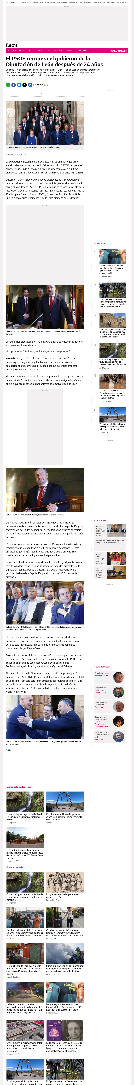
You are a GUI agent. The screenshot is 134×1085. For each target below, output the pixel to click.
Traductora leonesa (37, 2)
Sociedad (38, 50)
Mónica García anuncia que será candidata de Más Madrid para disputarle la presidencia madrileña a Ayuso (100, 558)
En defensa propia (101, 673)
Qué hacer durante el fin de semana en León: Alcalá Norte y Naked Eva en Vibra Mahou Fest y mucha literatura (25, 933)
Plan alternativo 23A (62, 2)
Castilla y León (80, 50)
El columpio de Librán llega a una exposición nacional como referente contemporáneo (64, 817)
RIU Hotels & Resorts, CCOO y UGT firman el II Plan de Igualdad (100, 531)
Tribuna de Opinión (102, 667)
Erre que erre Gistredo (50, 2)
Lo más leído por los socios (18, 787)
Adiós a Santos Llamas (99, 2)
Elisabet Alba (51, 939)
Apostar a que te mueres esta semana (102, 733)
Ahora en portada (14, 867)
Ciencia (47, 50)
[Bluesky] (19, 85)
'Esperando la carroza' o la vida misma (101, 719)
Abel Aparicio (11, 823)
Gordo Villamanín (127, 2)
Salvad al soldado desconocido (101, 703)
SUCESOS (118, 2)
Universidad (57, 50)
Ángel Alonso (100, 707)
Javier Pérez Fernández (99, 738)
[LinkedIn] (30, 85)
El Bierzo (68, 50)
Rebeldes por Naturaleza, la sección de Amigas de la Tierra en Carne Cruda (110, 541)
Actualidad (12, 50)
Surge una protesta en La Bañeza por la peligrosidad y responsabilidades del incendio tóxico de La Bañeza (64, 969)
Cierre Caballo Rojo (26, 2)
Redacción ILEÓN (12, 861)
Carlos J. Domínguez (13, 977)
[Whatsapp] (8, 85)
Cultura (30, 50)
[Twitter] (24, 85)
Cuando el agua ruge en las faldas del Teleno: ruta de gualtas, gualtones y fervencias (25, 817)
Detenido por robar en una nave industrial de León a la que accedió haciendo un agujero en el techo (63, 1007)
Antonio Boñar (100, 692)
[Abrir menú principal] (126, 45)
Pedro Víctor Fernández (55, 900)
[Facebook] (13, 85)
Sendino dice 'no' (110, 2)
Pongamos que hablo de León (100, 689)
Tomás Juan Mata (101, 676)
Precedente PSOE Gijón (75, 2)
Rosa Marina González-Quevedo (102, 725)
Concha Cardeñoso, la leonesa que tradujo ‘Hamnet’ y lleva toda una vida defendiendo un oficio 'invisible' (64, 933)
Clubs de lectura (87, 2)
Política (21, 50)
